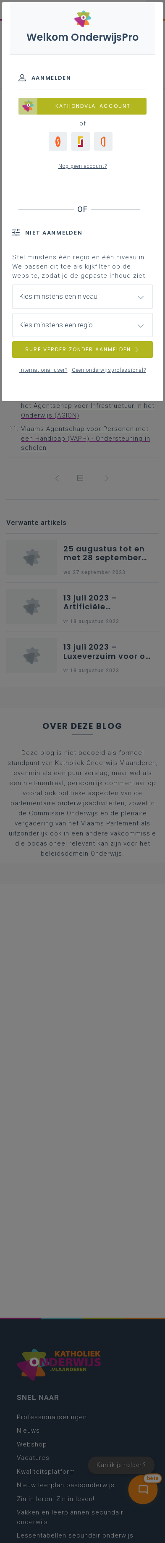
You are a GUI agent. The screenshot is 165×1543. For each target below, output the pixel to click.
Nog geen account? (82, 166)
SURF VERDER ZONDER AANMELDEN (82, 349)
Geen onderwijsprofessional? (109, 370)
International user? (43, 370)
